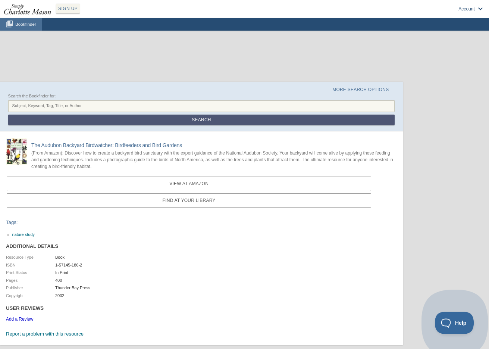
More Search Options (360, 89)
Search (201, 119)
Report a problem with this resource (45, 334)
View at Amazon (189, 183)
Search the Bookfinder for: (32, 96)
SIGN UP (68, 8)
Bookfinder (25, 24)
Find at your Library (189, 200)
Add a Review (19, 319)
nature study (23, 234)
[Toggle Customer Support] (454, 323)
